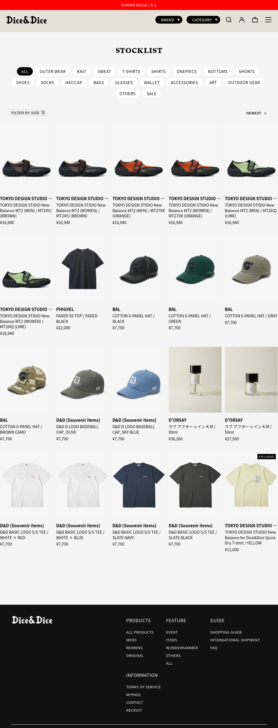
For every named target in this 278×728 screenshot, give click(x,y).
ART (213, 79)
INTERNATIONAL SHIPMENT (235, 637)
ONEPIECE (187, 68)
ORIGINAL (135, 652)
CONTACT (134, 699)
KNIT (81, 68)
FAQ (213, 644)
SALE (152, 91)
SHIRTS (158, 68)
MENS (131, 637)
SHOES (23, 79)
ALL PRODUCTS (140, 629)
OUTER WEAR (53, 68)
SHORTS (247, 68)
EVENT (172, 629)
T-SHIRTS (131, 68)
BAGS (98, 79)
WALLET (152, 79)
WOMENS (134, 644)
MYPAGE (133, 691)
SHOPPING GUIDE (226, 629)
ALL (169, 660)
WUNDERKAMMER (182, 644)
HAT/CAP (73, 79)
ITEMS (171, 637)
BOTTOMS (218, 68)
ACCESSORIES (184, 79)
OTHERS (128, 91)
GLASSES (124, 79)
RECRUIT (134, 707)
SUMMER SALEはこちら (139, 4)
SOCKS (47, 79)
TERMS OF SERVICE (143, 684)
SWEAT (104, 68)
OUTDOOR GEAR (244, 79)
